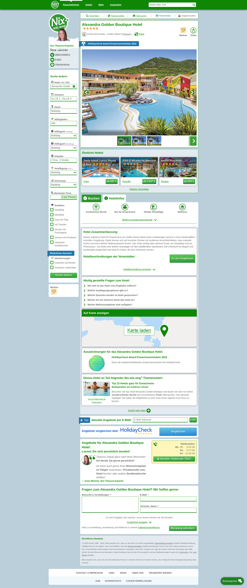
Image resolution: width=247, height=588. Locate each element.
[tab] (91, 198)
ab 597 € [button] (112, 181)
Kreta (86, 181)
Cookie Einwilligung (139, 581)
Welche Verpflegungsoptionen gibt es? (107, 290)
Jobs (111, 573)
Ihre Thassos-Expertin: (62, 45)
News (123, 573)
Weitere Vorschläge (139, 189)
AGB (97, 581)
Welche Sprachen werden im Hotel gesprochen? (112, 295)
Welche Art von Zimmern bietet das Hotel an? (111, 300)
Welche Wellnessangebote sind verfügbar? (109, 304)
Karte (139, 34)
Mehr (101, 4)
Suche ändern (63, 275)
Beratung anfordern (183, 528)
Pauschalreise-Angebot (164, 543)
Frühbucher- (184, 552)
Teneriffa (126, 181)
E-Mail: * (144, 495)
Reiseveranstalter (135, 546)
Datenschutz (113, 581)
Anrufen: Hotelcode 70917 (174, 458)
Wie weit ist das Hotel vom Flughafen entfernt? (111, 285)
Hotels (89, 4)
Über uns (138, 573)
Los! (193, 419)
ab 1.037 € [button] (149, 181)
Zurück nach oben (139, 411)
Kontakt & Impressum (89, 573)
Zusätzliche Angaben (137, 522)
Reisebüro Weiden (160, 573)
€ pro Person (69, 197)
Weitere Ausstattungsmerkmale (137, 220)
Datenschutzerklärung (149, 527)
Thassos (126, 34)
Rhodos (165, 181)
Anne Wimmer (59, 50)
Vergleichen (178, 431)
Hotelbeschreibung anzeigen (137, 269)
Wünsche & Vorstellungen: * (96, 495)
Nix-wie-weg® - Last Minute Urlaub (59, 23)
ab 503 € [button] (189, 181)
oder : (60, 82)
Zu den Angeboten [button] (182, 258)
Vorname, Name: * (149, 506)
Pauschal (71, 4)
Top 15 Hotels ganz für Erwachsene (97, 400)
